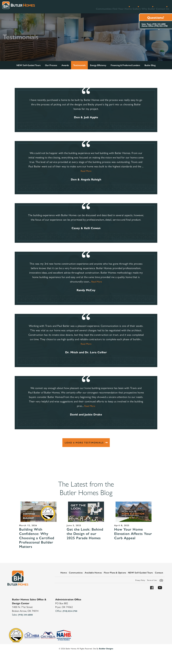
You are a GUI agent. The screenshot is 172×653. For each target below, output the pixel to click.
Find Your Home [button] (105, 6)
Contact (159, 572)
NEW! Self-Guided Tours (28, 65)
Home (63, 572)
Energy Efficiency (98, 65)
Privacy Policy (140, 580)
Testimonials (79, 65)
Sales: (22, 614)
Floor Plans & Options (115, 572)
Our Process (51, 65)
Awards (65, 65)
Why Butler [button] (141, 6)
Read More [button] (86, 171)
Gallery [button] (124, 6)
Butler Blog (150, 65)
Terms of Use (152, 580)
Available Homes (93, 572)
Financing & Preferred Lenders (125, 65)
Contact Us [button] (159, 6)
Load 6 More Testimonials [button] (84, 442)
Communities (83, 6)
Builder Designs (106, 648)
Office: (66, 611)
